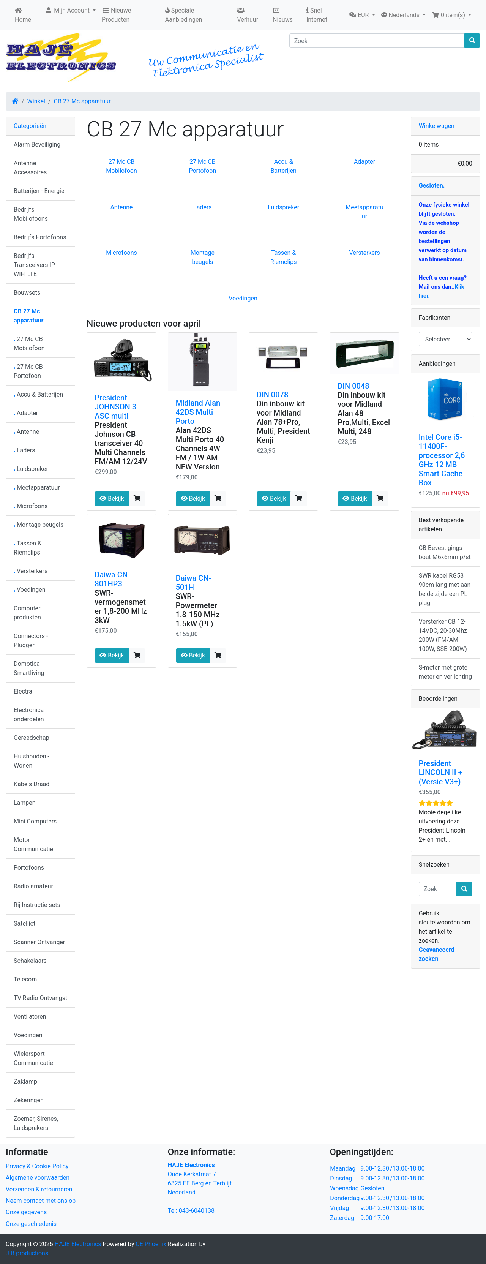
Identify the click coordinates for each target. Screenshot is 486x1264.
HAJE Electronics (78, 1244)
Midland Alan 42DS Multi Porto (198, 412)
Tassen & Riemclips (27, 548)
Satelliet (24, 923)
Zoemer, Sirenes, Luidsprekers (36, 1123)
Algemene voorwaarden (37, 1177)
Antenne (121, 207)
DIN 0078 (272, 394)
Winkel (36, 101)
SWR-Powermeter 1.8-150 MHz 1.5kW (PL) (198, 610)
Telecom (25, 979)
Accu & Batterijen (38, 394)
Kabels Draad (31, 784)
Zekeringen (29, 1100)
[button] (362, 15)
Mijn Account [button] (68, 10)
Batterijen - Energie (39, 190)
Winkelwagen (436, 126)
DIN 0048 (353, 385)
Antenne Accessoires (30, 168)
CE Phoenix (152, 1244)
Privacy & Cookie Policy (37, 1166)
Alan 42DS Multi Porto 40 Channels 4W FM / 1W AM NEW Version (200, 448)
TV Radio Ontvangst (40, 998)
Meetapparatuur (37, 487)
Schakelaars (30, 960)
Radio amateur (33, 886)
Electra (23, 691)
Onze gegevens (26, 1212)
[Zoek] (377, 40)
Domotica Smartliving (29, 668)
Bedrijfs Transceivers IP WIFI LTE (34, 265)
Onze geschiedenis (31, 1224)
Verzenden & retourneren (39, 1189)
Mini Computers (35, 821)
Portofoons (29, 867)
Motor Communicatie (33, 844)
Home (23, 15)
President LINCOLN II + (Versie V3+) (440, 772)
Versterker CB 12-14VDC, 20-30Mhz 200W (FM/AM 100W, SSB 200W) (443, 635)
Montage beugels (38, 524)
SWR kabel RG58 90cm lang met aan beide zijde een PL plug (445, 589)
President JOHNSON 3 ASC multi (115, 406)
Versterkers (364, 252)
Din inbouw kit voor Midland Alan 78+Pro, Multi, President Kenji (283, 422)
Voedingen (243, 298)
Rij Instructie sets (37, 904)
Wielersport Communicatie (33, 1058)
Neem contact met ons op (41, 1200)
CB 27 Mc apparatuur (82, 101)
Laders (202, 207)
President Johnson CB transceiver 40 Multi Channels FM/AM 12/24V (121, 443)
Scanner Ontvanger (39, 942)
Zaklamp (25, 1081)
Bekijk (111, 498)
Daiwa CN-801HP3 (112, 579)
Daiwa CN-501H (193, 583)
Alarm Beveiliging (37, 144)
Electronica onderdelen (29, 714)
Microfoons (121, 252)
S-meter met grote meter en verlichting (445, 672)
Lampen (25, 802)
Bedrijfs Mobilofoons (31, 214)
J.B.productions (27, 1253)
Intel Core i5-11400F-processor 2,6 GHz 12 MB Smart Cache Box (442, 460)
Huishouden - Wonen (31, 761)
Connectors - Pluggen (31, 640)
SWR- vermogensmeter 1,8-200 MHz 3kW (121, 606)
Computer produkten (27, 613)
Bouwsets (27, 292)
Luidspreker (283, 207)
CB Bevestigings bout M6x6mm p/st (445, 552)
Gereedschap (31, 737)
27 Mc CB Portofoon (28, 371)
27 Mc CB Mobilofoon (29, 343)
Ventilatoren (30, 1016)
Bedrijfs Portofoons (40, 237)
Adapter (364, 161)
